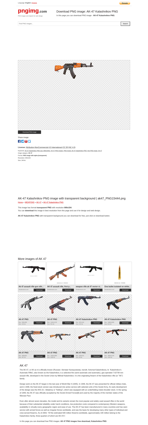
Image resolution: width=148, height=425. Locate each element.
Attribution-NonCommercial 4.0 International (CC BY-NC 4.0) (50, 147)
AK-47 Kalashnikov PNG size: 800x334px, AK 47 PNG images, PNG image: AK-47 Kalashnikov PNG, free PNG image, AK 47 (63, 151)
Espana (34, 3)
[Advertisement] (74, 44)
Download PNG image (29, 132)
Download (39, 290)
